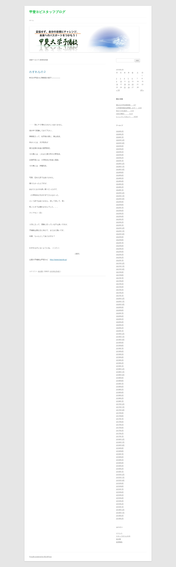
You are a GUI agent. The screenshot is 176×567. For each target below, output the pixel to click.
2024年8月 (120, 172)
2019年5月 (120, 354)
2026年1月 (120, 137)
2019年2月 (120, 363)
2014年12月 (120, 510)
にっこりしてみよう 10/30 (127, 117)
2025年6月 (120, 149)
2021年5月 (120, 284)
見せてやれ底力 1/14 (125, 111)
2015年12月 (120, 474)
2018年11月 (120, 372)
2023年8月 (120, 205)
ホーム (31, 20)
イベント (119, 533)
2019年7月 (120, 348)
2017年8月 (120, 416)
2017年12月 (120, 404)
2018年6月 (120, 386)
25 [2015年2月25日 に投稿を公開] (125, 87)
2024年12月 (120, 163)
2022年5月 (120, 249)
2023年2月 (120, 222)
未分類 (40, 271)
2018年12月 (120, 369)
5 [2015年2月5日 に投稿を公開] (128, 78)
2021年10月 (120, 269)
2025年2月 (120, 158)
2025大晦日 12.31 (124, 114)
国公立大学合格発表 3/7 (126, 105)
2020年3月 (120, 325)
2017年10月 (120, 410)
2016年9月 (120, 448)
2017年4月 (120, 427)
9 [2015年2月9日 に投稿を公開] (116, 81)
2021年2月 (120, 293)
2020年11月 (120, 301)
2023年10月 (120, 199)
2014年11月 (120, 513)
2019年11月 (120, 337)
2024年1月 (120, 190)
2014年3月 (120, 515)
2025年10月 (120, 143)
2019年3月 (120, 360)
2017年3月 (120, 430)
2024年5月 (120, 178)
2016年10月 (120, 445)
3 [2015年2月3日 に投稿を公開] (120, 78)
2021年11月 (120, 266)
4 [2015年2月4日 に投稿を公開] (124, 78)
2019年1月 (120, 366)
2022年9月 (120, 237)
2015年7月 (120, 489)
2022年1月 (120, 260)
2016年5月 (120, 460)
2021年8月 (120, 275)
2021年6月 (120, 281)
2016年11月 (120, 442)
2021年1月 (120, 295)
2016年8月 (120, 451)
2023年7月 (120, 207)
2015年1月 (120, 507)
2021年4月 (120, 287)
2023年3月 (120, 219)
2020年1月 (120, 331)
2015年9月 (120, 483)
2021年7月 (120, 278)
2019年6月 (120, 351)
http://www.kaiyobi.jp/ (58, 259)
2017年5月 (120, 425)
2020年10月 (120, 304)
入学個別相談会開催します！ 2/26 (129, 108)
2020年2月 (120, 328)
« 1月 (118, 90)
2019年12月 (120, 334)
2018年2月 (120, 398)
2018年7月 (120, 383)
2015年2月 (120, 504)
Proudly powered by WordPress (40, 557)
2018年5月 (120, 389)
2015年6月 (120, 492)
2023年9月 (120, 202)
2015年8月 (120, 486)
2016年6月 (120, 457)
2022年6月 (120, 246)
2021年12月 (120, 263)
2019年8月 (120, 345)
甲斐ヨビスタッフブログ (47, 12)
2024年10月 (120, 169)
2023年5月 (120, 213)
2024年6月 (120, 175)
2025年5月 (120, 152)
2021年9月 (120, 272)
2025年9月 (120, 146)
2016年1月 (120, 471)
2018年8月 (120, 381)
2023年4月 (120, 216)
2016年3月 (120, 466)
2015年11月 (120, 477)
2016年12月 (120, 439)
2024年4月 (120, 181)
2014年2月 (120, 518)
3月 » (142, 90)
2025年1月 (120, 161)
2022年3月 (120, 254)
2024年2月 (120, 187)
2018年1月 (120, 401)
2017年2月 (120, 433)
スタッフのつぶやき (123, 536)
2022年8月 (120, 240)
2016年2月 (120, 469)
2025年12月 (120, 140)
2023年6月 (120, 210)
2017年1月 (120, 436)
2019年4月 (120, 357)
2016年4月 (120, 463)
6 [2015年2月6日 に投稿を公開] (132, 78)
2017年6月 (120, 422)
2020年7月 (120, 313)
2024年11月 (120, 166)
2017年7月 (120, 419)
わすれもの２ (37, 71)
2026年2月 (120, 134)
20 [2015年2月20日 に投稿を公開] (132, 84)
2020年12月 (120, 298)
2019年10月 (120, 339)
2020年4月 (120, 322)
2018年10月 (120, 375)
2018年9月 (120, 378)
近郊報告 (119, 542)
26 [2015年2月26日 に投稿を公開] (129, 87)
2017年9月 (120, 413)
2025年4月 (120, 155)
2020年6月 (120, 316)
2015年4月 (120, 498)
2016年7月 (120, 454)
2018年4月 (120, 392)
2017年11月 (120, 407)
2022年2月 (120, 257)
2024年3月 (120, 184)
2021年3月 (120, 290)
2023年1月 (120, 225)
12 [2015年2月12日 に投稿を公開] (129, 81)
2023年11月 (120, 196)
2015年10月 (120, 480)
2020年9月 (120, 307)
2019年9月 (120, 342)
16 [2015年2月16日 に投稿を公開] (117, 84)
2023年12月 (120, 193)
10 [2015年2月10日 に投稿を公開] (121, 81)
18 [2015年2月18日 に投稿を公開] (125, 84)
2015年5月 (120, 495)
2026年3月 (120, 131)
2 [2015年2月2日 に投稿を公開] (116, 78)
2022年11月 (120, 231)
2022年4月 (120, 251)
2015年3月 (120, 501)
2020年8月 (120, 310)
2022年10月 (120, 234)
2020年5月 (120, 319)
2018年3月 (120, 395)
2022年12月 (120, 228)
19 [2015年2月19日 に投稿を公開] (129, 84)
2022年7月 (120, 243)
